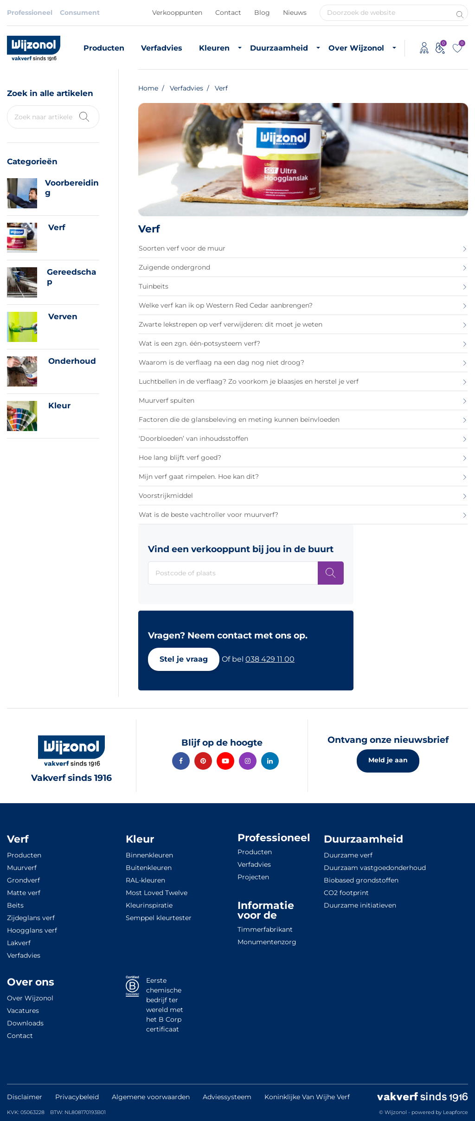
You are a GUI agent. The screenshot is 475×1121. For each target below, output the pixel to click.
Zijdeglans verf (31, 918)
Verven (62, 316)
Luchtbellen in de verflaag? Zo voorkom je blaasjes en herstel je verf (249, 381)
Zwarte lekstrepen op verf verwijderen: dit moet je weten (230, 324)
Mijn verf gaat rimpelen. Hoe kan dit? (199, 476)
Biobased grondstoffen (361, 880)
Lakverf (19, 943)
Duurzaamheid (279, 48)
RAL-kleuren (145, 880)
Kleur (59, 405)
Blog (262, 12)
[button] (183, 659)
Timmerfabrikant (265, 929)
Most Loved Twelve (156, 893)
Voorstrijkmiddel (166, 495)
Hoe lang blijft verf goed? (180, 457)
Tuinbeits (153, 286)
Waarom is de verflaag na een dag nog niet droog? (221, 362)
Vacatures (23, 1010)
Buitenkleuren (149, 867)
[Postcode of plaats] (331, 573)
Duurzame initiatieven (360, 905)
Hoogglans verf (32, 930)
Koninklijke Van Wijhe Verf (307, 1097)
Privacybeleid (77, 1097)
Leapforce (455, 1112)
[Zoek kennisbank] (83, 116)
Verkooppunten (177, 12)
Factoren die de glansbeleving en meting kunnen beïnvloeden (239, 419)
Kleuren (214, 48)
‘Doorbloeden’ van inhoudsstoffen (193, 438)
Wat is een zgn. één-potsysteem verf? (199, 343)
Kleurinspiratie (149, 905)
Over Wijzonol (356, 48)
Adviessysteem (227, 1097)
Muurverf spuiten (166, 400)
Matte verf (23, 893)
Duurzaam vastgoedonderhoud (375, 867)
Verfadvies (161, 48)
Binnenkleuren (149, 855)
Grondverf (23, 880)
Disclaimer (24, 1097)
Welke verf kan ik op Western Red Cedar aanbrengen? (226, 305)
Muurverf (22, 867)
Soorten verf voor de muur (182, 248)
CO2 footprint (346, 893)
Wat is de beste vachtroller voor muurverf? (208, 514)
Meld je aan (388, 760)
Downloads (25, 1023)
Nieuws (295, 12)
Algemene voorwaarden (151, 1097)
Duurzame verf (348, 855)
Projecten (253, 877)
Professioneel (29, 12)
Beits (15, 905)
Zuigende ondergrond (174, 267)
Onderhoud (72, 361)
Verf (56, 227)
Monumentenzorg (267, 942)
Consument (80, 12)
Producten (103, 48)
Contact (228, 12)
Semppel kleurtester (159, 918)
